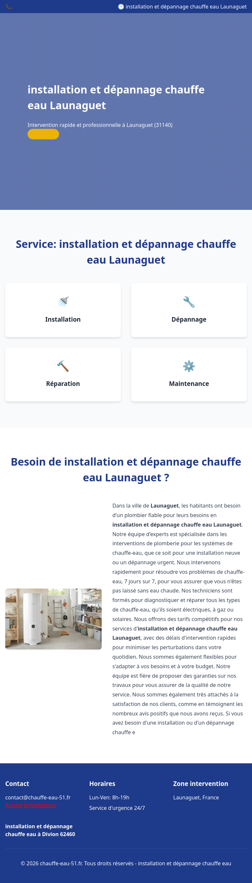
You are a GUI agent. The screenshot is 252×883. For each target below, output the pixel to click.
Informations (40, 805)
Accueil (14, 805)
